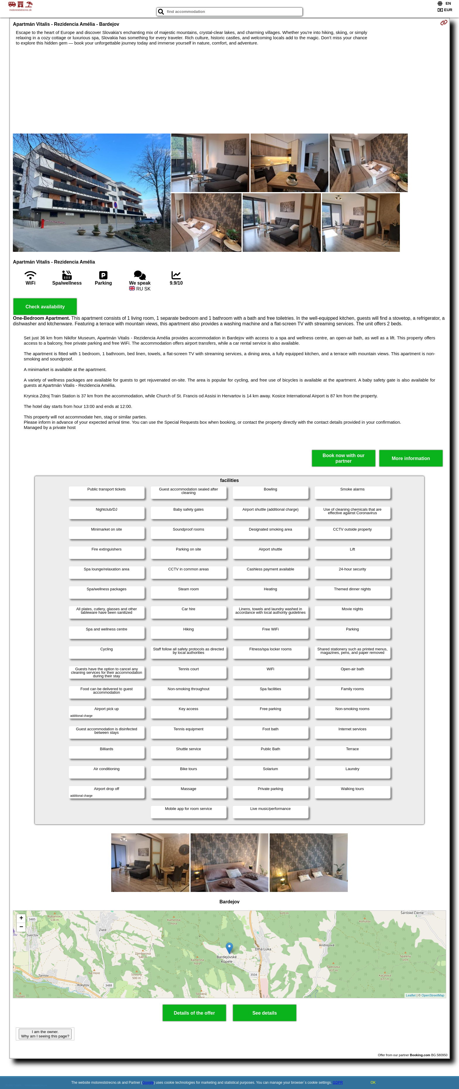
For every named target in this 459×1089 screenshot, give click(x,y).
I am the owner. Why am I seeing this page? (45, 1034)
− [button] (21, 927)
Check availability (45, 306)
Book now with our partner (343, 458)
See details (264, 1013)
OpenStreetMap (433, 995)
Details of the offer (194, 1013)
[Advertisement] (229, 90)
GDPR (338, 1083)
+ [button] (21, 918)
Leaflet (411, 995)
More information (411, 458)
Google (148, 1083)
